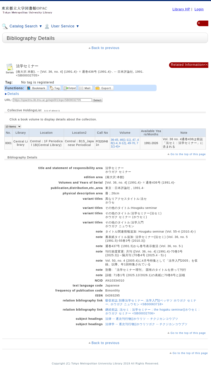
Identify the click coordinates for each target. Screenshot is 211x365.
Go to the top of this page (188, 154)
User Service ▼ (62, 26)
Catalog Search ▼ (22, 26)
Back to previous (105, 48)
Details (13, 94)
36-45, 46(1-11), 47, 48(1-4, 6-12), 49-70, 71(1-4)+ (125, 143)
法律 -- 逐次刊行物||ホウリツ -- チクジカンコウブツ (141, 318)
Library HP (181, 9)
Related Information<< (189, 64)
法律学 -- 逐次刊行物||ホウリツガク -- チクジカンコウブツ (146, 324)
